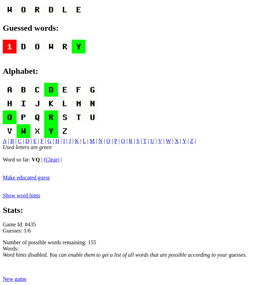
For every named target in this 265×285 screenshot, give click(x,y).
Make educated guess (26, 177)
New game (15, 279)
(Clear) (51, 160)
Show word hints (21, 195)
